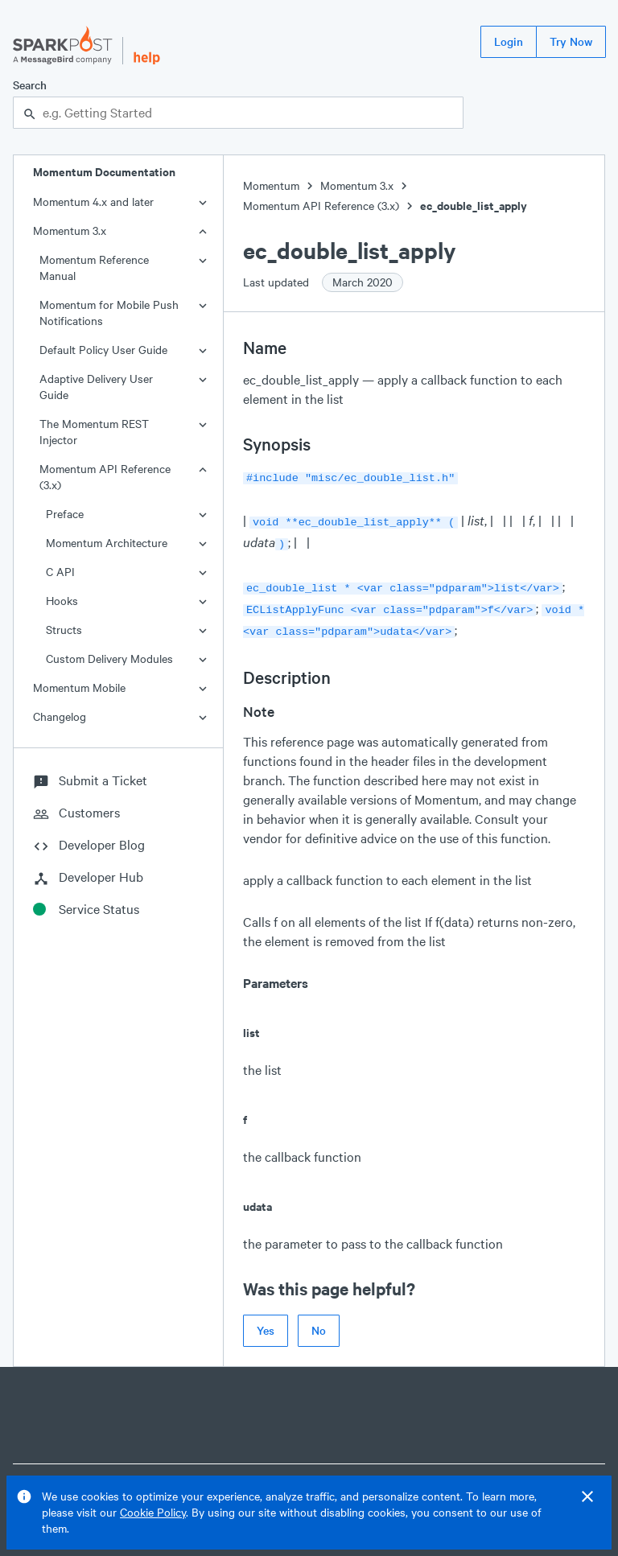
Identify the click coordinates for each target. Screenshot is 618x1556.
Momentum (271, 185)
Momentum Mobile (79, 687)
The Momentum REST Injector (94, 431)
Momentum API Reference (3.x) (105, 476)
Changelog (59, 716)
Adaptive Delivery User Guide (96, 386)
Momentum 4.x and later (93, 201)
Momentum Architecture (106, 542)
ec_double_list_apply (473, 205)
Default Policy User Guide (103, 349)
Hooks (62, 600)
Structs (64, 629)
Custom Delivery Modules (109, 658)
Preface (65, 513)
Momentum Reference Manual (94, 267)
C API (60, 571)
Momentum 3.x (69, 230)
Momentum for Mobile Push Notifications (109, 312)
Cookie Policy (153, 1512)
